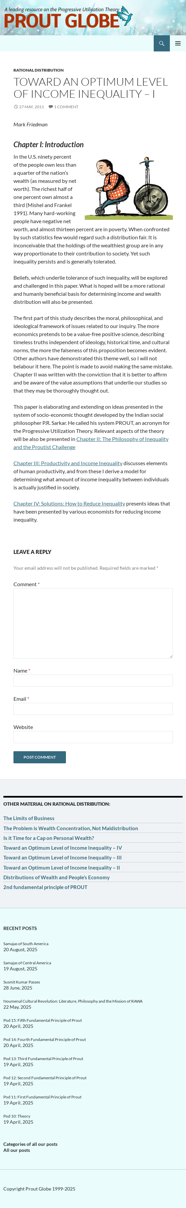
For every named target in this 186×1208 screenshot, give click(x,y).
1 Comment (66, 106)
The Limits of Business (28, 818)
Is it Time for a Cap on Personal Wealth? (48, 838)
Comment (26, 584)
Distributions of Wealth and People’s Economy (56, 877)
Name (21, 670)
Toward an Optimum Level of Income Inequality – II (61, 867)
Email (21, 698)
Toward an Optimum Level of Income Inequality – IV (62, 848)
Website (23, 727)
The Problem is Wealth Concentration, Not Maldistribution (70, 828)
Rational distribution (38, 70)
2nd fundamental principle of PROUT (45, 887)
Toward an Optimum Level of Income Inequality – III (62, 857)
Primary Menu (178, 43)
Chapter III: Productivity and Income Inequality (67, 463)
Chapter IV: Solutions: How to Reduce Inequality (69, 503)
